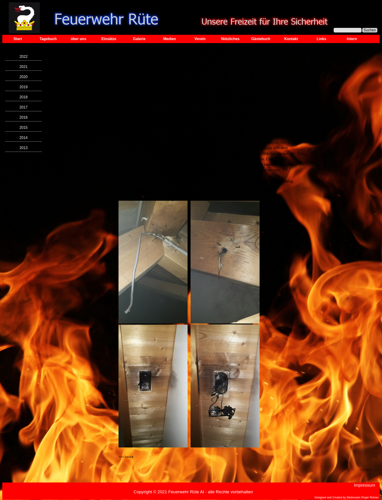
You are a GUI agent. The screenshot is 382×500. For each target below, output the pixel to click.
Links (321, 39)
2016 (23, 117)
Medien (169, 39)
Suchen (370, 30)
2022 (23, 57)
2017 (23, 107)
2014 (23, 138)
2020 (23, 77)
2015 (23, 127)
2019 (23, 87)
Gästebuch (260, 39)
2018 (23, 97)
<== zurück (126, 457)
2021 (23, 67)
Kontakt (291, 39)
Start (18, 39)
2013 (23, 148)
